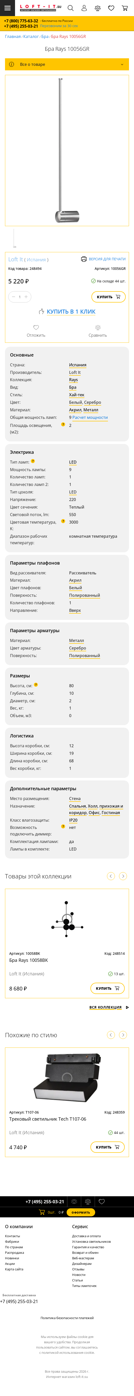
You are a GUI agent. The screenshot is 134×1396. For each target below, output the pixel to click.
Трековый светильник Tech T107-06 (47, 1119)
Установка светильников (91, 1241)
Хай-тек (76, 394)
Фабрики (12, 1241)
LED (73, 462)
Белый (75, 402)
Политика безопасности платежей (67, 1318)
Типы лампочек (84, 1285)
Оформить (81, 1212)
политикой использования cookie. (68, 1352)
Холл (92, 806)
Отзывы (78, 1269)
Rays (73, 379)
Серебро (92, 402)
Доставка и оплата (86, 1236)
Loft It (15, 259)
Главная (13, 36)
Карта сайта (14, 1269)
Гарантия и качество (88, 1247)
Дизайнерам (82, 1263)
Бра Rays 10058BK (28, 960)
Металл (90, 410)
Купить (108, 296)
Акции (10, 1263)
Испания (36, 260)
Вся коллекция (109, 1007)
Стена (75, 798)
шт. (47, 1212)
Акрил (75, 410)
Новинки (12, 1258)
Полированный (84, 595)
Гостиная (111, 812)
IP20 (73, 820)
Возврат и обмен (85, 1252)
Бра (45, 36)
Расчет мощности (90, 417)
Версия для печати (103, 259)
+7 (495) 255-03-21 (21, 26)
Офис (94, 812)
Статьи (77, 1280)
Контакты (12, 1236)
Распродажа (14, 1252)
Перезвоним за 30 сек (59, 26)
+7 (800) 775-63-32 (21, 21)
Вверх (75, 610)
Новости (78, 1274)
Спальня (77, 806)
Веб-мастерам (83, 1258)
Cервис (80, 1226)
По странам (14, 1247)
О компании (19, 1226)
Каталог (31, 36)
